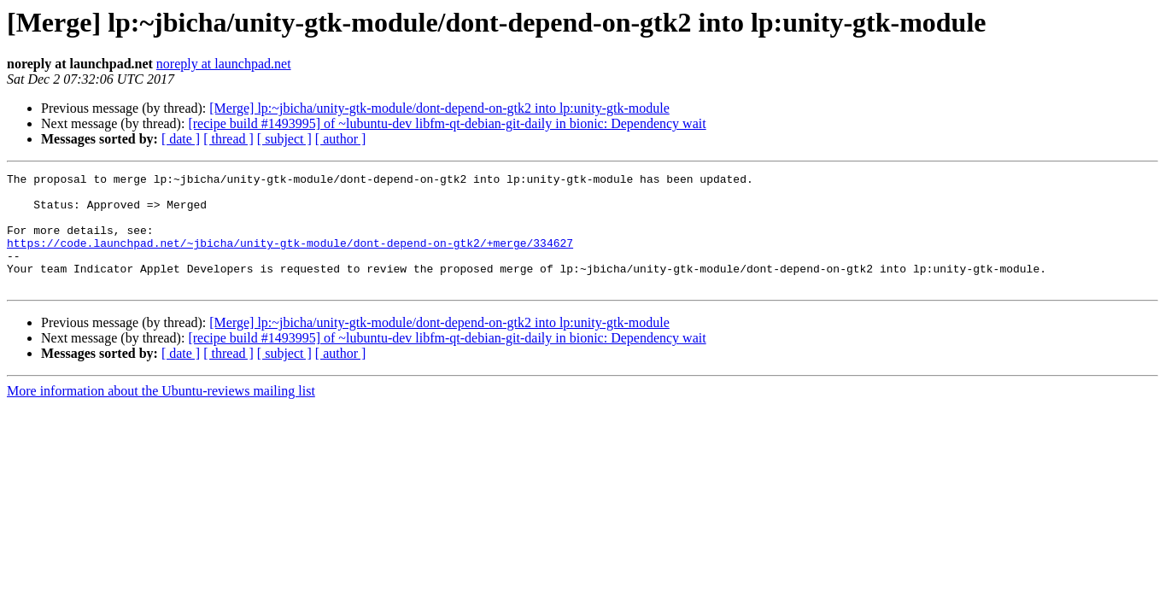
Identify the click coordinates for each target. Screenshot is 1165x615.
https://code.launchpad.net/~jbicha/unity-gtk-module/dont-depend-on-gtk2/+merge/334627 (290, 258)
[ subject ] (284, 139)
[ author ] (340, 139)
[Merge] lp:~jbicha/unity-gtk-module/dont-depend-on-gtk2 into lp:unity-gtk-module (439, 108)
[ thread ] (228, 139)
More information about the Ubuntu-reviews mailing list (161, 414)
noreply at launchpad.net (223, 63)
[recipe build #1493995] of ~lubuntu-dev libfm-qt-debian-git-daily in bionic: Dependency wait (446, 123)
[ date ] (180, 139)
